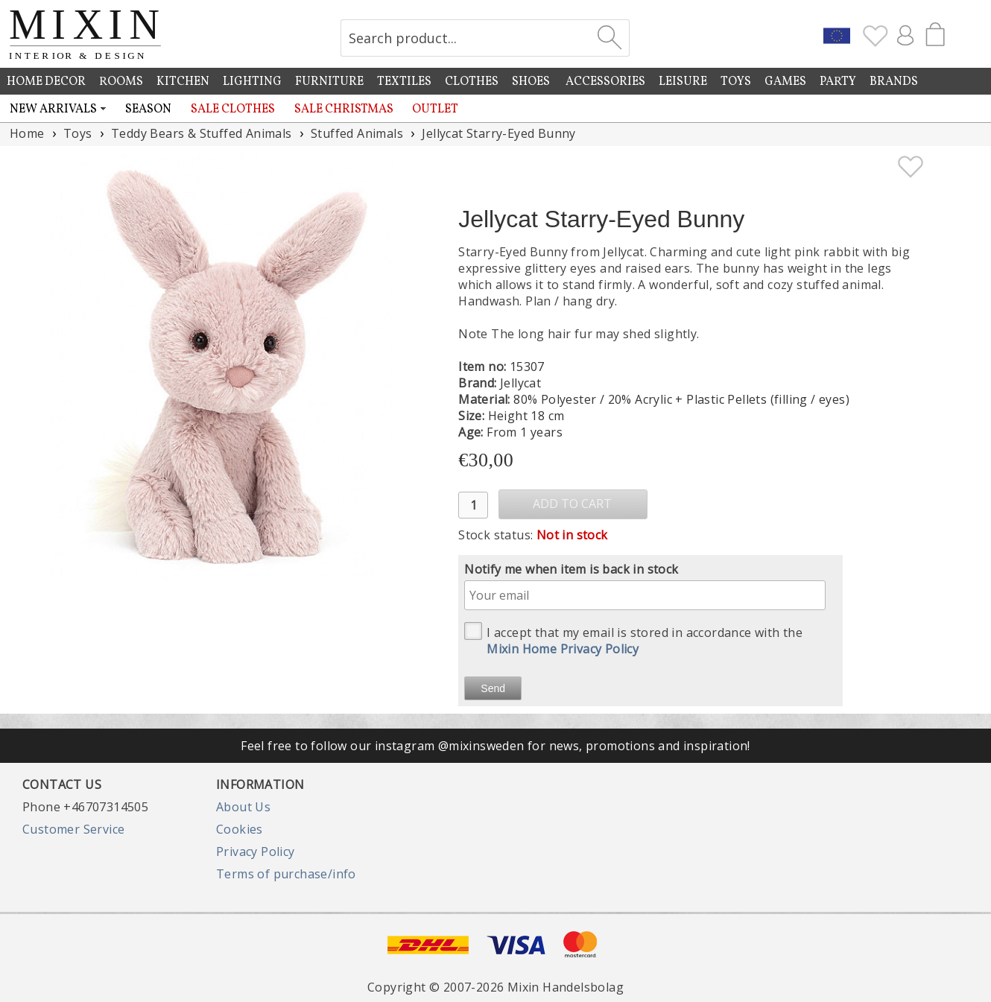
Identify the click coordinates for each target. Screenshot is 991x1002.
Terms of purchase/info (286, 874)
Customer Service (73, 829)
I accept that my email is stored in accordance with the (633, 639)
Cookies (239, 829)
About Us (243, 807)
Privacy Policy (255, 851)
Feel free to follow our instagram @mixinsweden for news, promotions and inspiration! (495, 746)
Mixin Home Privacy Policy (563, 649)
